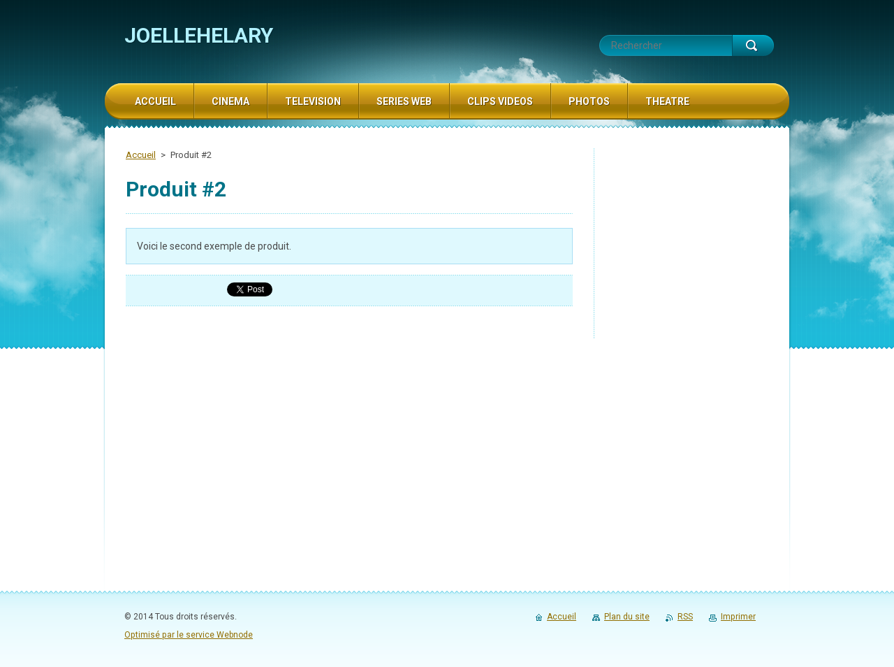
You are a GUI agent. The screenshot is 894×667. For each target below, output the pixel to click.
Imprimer (738, 617)
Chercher (753, 45)
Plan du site (627, 617)
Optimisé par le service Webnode (188, 635)
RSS (685, 617)
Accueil (141, 155)
